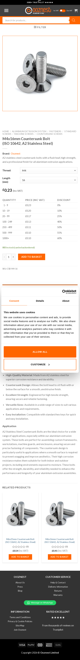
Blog (20, 590)
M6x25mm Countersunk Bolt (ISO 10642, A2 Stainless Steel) (20, 540)
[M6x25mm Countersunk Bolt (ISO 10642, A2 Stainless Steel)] (20, 514)
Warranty (58, 595)
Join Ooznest (20, 629)
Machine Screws (24, 134)
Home (5, 131)
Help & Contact (58, 582)
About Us (20, 582)
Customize (40, 364)
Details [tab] (40, 300)
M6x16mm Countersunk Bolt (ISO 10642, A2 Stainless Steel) (60, 540)
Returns (58, 590)
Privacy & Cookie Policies (20, 621)
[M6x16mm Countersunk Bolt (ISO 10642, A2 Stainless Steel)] (60, 514)
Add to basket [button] (20, 557)
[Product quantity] (8, 257)
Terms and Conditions (20, 617)
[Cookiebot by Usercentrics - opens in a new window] (62, 292)
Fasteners (55, 131)
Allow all (40, 351)
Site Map (20, 625)
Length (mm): (6, 180)
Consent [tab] (14, 300)
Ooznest (15, 153)
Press (20, 586)
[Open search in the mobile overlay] (40, 20)
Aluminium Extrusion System (29, 131)
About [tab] (65, 300)
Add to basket (31, 256)
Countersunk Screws (49, 134)
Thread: (6, 170)
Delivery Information (58, 586)
